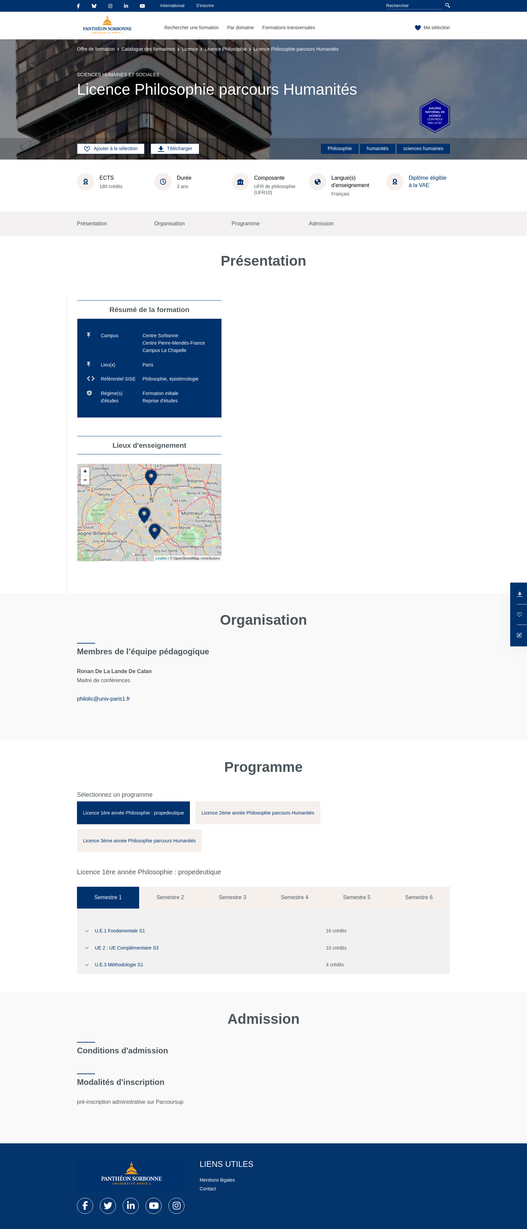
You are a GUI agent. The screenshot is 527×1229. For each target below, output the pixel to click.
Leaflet (161, 558)
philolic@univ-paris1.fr (103, 699)
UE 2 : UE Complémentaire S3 (127, 948)
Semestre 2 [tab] (170, 897)
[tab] (133, 812)
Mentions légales (217, 1180)
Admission (321, 223)
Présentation (92, 223)
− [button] (85, 480)
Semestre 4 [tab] (295, 897)
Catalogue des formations (148, 49)
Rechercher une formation (191, 27)
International (172, 5)
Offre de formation (96, 49)
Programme (246, 223)
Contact (208, 1188)
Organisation (169, 223)
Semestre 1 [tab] (108, 897)
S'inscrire (205, 5)
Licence (190, 49)
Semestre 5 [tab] (357, 897)
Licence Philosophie (226, 49)
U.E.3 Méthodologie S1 (119, 964)
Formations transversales (288, 27)
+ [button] (85, 472)
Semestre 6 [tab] (419, 897)
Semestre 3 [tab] (232, 897)
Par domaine (240, 27)
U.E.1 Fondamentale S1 (120, 930)
